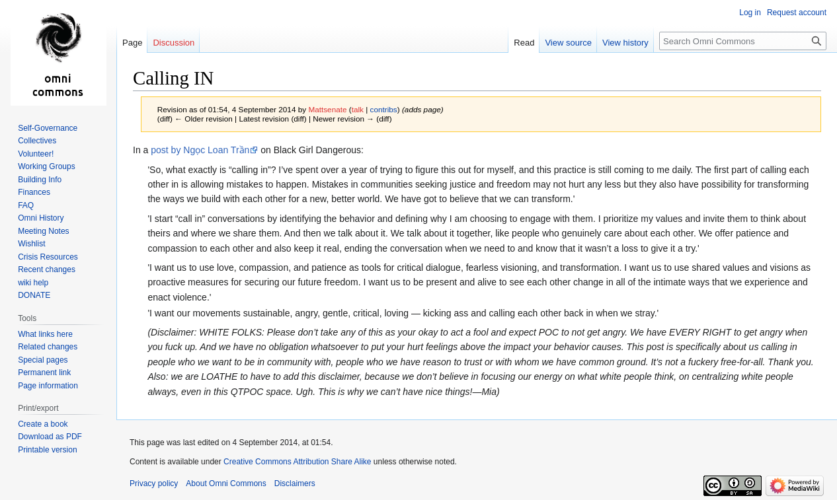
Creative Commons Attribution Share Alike (297, 461)
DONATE (34, 295)
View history (625, 43)
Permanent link (44, 372)
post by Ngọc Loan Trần (200, 150)
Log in (750, 12)
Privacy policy (154, 483)
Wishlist (31, 243)
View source (568, 43)
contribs (383, 109)
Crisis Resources (48, 257)
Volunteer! (36, 154)
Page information (48, 385)
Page (132, 43)
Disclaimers (294, 483)
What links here (45, 334)
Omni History (40, 218)
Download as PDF (50, 436)
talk (358, 109)
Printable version (47, 449)
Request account (796, 12)
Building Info (39, 179)
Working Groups (46, 166)
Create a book (42, 424)
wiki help (33, 282)
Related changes (47, 346)
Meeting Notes (43, 231)
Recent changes (46, 269)
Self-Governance (47, 128)
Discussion (173, 43)
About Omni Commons (226, 483)
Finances (34, 192)
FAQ (26, 205)
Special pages (42, 360)
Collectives (37, 140)
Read (524, 43)
